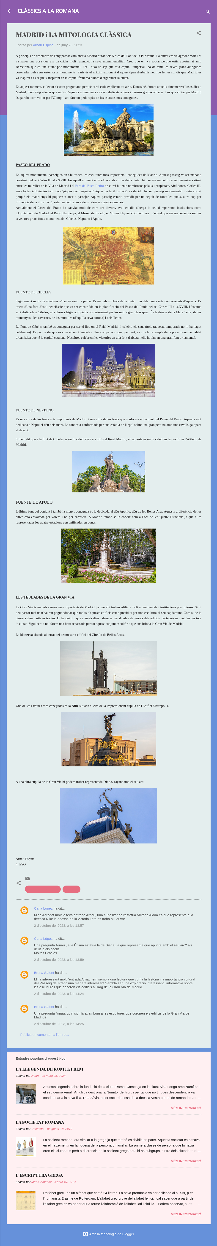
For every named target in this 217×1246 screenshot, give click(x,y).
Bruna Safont (44, 973)
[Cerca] (208, 12)
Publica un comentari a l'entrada (44, 1035)
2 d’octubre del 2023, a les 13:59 (59, 959)
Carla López (43, 908)
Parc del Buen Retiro (89, 186)
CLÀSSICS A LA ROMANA (48, 11)
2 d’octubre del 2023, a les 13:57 (59, 925)
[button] (198, 33)
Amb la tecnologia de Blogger (108, 1234)
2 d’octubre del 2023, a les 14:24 (59, 994)
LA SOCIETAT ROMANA (40, 1122)
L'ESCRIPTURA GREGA (39, 1175)
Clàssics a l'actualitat (43, 889)
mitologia (71, 889)
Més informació (186, 1108)
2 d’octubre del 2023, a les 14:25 (59, 1024)
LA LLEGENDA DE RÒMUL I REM (49, 1069)
